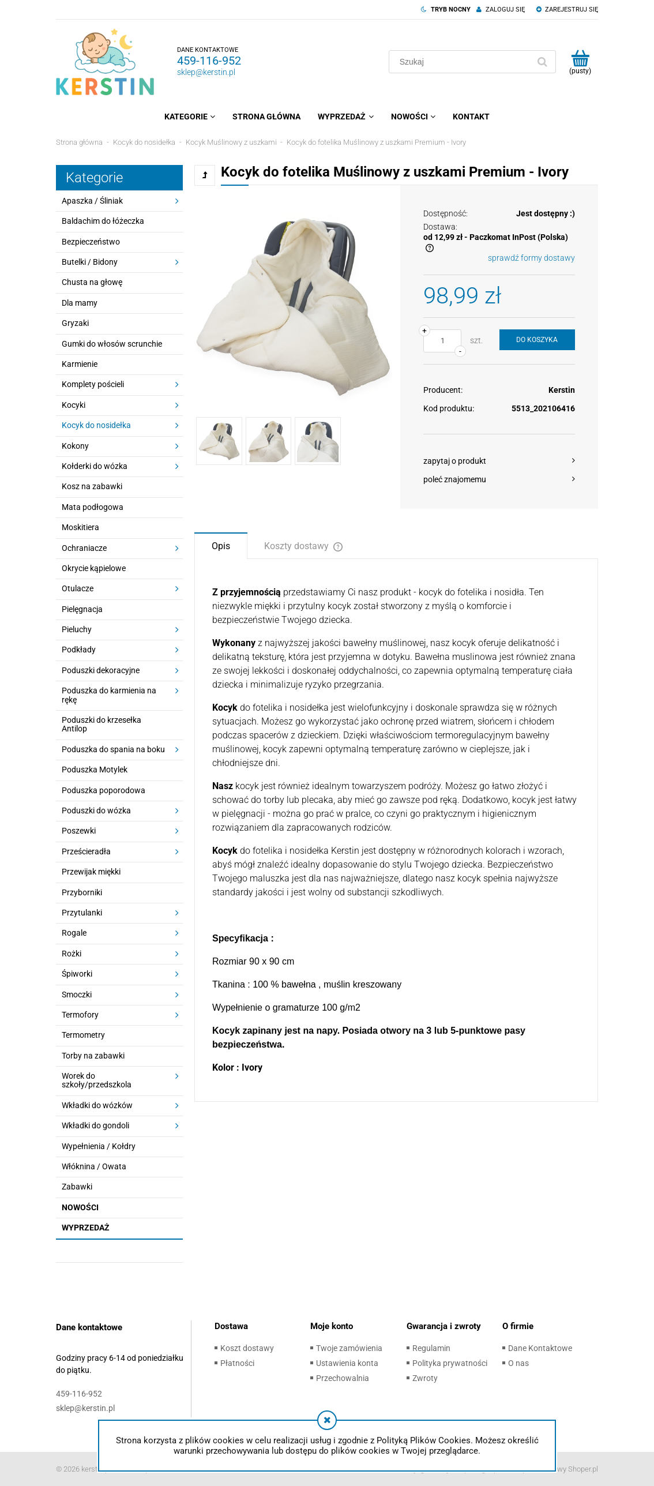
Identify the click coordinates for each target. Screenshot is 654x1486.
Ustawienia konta (347, 1363)
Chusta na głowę (92, 282)
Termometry (83, 1035)
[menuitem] (190, 116)
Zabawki (77, 1186)
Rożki (71, 953)
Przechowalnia (342, 1378)
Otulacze (77, 588)
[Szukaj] (542, 61)
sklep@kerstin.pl (206, 72)
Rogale (74, 932)
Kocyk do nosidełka (96, 425)
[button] (499, 461)
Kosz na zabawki (92, 486)
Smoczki (77, 994)
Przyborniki (82, 892)
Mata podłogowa (92, 507)
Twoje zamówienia (349, 1348)
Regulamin (431, 1348)
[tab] (220, 545)
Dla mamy (79, 302)
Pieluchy (77, 629)
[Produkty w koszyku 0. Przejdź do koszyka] (580, 62)
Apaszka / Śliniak (92, 200)
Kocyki (73, 405)
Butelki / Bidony (90, 262)
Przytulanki (82, 912)
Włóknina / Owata (94, 1166)
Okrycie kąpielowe (94, 568)
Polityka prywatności (449, 1363)
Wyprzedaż (86, 1227)
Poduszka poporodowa (103, 790)
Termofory (80, 1014)
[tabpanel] (396, 830)
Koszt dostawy (247, 1348)
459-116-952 (209, 60)
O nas (518, 1363)
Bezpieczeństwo (91, 241)
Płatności (237, 1363)
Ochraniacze (84, 548)
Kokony (75, 446)
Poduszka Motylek (94, 769)
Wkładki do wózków (97, 1105)
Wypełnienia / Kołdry (99, 1146)
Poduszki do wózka (96, 810)
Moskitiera (80, 527)
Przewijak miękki (91, 871)
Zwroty (425, 1378)
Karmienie (79, 364)
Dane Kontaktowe (540, 1348)
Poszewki (79, 830)
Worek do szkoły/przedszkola (96, 1080)
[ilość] (442, 340)
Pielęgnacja (82, 609)
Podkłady (79, 649)
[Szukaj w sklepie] (461, 61)
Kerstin (561, 390)
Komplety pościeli (93, 384)
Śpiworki (77, 973)
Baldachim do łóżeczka (103, 221)
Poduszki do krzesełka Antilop (101, 724)
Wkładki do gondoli (95, 1125)
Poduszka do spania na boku (113, 749)
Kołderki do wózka (94, 466)
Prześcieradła (86, 851)
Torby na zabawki (93, 1055)
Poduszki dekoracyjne (101, 670)
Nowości (80, 1207)
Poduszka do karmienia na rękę (109, 695)
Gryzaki (75, 323)
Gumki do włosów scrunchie (112, 343)
